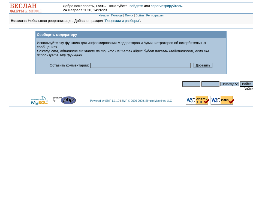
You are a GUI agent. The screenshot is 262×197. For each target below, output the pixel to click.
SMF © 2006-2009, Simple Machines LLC (147, 100)
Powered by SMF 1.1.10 (104, 100)
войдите (136, 6)
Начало (103, 15)
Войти (139, 15)
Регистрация (154, 15)
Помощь (117, 15)
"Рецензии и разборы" (122, 21)
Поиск (129, 15)
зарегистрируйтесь (166, 6)
